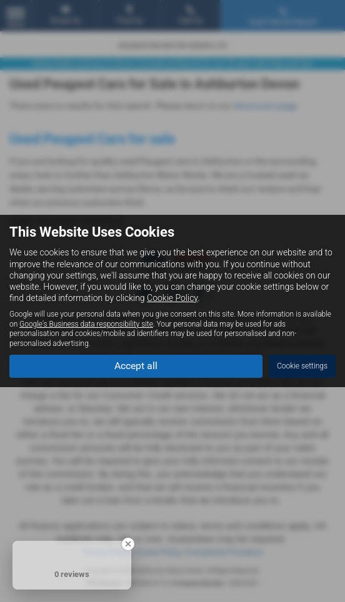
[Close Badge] (128, 544)
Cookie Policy (172, 298)
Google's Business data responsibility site (86, 324)
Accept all (136, 366)
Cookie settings (302, 366)
